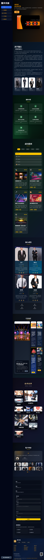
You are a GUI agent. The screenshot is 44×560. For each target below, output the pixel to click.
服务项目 (15, 550)
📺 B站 (28, 542)
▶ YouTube (23, 542)
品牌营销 (37, 149)
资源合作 (35, 550)
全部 (18, 149)
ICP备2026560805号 (29, 558)
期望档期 (17, 511)
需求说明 (17, 504)
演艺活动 (23, 149)
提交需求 (28, 519)
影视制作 (28, 149)
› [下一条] (41, 461)
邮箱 (16, 497)
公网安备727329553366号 (34, 558)
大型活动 (32, 149)
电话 (16, 515)
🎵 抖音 (19, 542)
